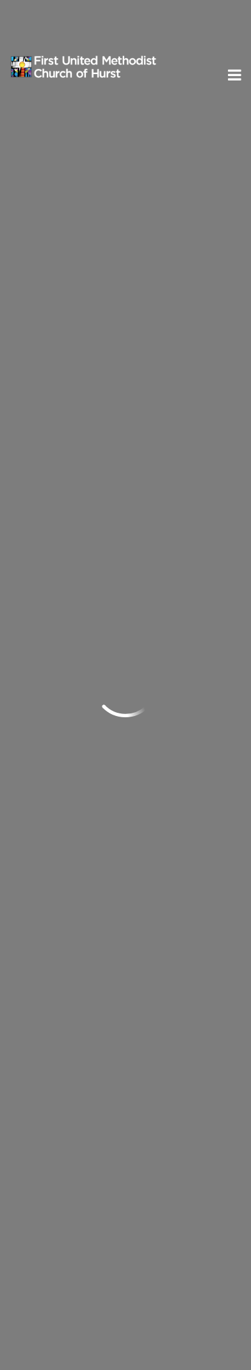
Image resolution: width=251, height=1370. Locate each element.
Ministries (55, 726)
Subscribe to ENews (76, 1231)
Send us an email (54, 1038)
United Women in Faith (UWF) (100, 891)
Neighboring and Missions (92, 830)
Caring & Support (70, 870)
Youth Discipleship (73, 789)
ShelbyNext (126, 1341)
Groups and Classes (76, 749)
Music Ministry (64, 850)
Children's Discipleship (82, 769)
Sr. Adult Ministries (74, 809)
